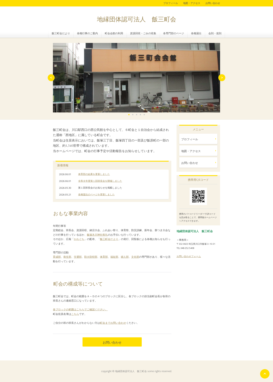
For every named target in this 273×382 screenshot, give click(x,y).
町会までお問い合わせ (113, 322)
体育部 (104, 256)
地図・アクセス (191, 3)
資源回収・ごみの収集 (143, 33)
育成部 (57, 256)
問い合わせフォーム (190, 256)
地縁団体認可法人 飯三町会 (136, 19)
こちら (75, 314)
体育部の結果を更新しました (94, 174)
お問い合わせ (212, 3)
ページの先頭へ (265, 374)
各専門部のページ (173, 33)
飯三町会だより (61, 33)
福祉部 (114, 256)
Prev (51, 77)
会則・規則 (214, 33)
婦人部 (125, 256)
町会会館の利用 (114, 33)
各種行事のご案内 (87, 33)
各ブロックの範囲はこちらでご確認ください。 (80, 309)
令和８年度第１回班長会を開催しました (100, 180)
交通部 (78, 256)
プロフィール (170, 3)
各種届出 (196, 33)
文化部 (135, 256)
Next (221, 77)
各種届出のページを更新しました (96, 194)
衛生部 (67, 256)
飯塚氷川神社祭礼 (97, 234)
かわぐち (79, 239)
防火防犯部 (90, 256)
